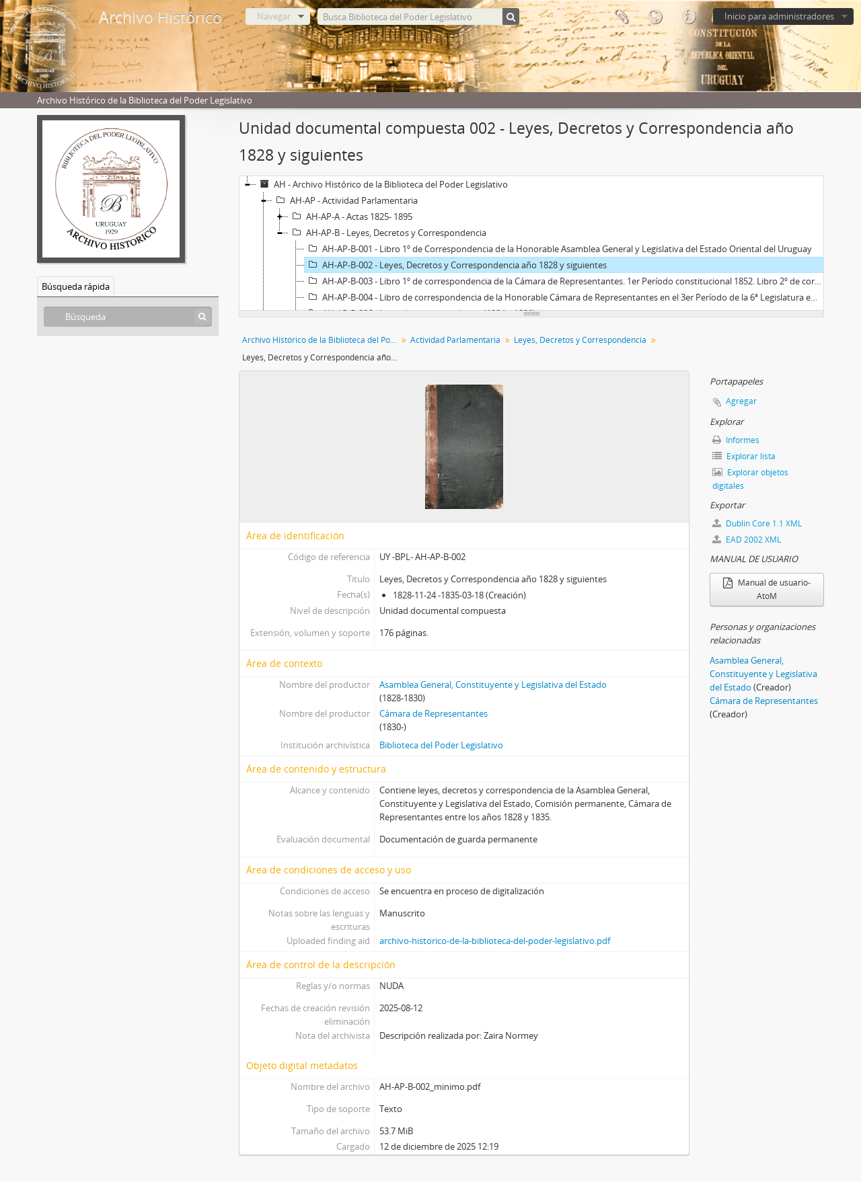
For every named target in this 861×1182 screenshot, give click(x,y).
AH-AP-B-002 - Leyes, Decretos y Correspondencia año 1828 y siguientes (456, 265)
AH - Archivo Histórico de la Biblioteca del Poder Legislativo (382, 184)
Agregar (741, 401)
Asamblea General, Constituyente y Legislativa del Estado (493, 684)
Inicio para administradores (779, 16)
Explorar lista (744, 456)
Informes (735, 440)
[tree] (531, 243)
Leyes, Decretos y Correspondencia (580, 340)
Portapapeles (621, 17)
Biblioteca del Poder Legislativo (441, 745)
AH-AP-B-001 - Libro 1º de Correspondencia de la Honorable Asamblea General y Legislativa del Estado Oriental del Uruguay (558, 249)
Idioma (654, 17)
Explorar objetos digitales (750, 479)
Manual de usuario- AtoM (767, 589)
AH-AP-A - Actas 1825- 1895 (350, 216)
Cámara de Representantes (433, 713)
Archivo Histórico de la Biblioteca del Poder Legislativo (321, 340)
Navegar (274, 16)
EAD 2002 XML (746, 539)
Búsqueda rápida (76, 286)
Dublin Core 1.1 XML (757, 523)
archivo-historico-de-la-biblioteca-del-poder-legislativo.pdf (494, 941)
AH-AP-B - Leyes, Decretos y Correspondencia (387, 233)
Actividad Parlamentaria (455, 340)
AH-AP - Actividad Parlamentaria (345, 200)
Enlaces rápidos (688, 17)
